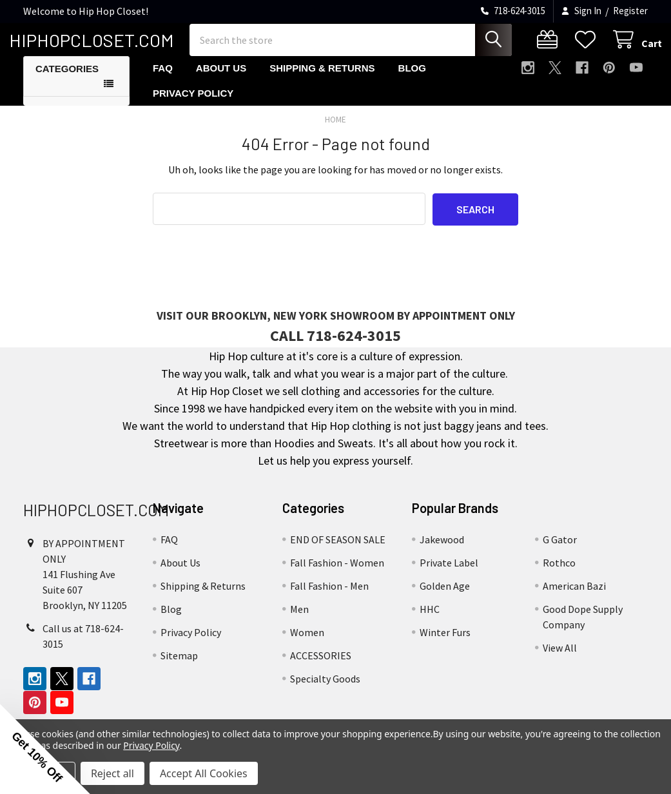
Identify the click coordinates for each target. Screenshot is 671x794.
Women (307, 642)
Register (630, 11)
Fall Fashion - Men (329, 596)
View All (560, 658)
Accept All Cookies (204, 773)
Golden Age (445, 596)
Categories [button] (67, 79)
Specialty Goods (325, 689)
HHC (430, 619)
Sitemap (179, 665)
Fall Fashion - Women (337, 572)
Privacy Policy (193, 103)
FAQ (163, 78)
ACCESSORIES (320, 665)
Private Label (449, 572)
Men (299, 619)
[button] (45, 749)
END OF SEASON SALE (337, 549)
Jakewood (442, 549)
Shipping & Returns (321, 78)
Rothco (559, 572)
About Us (221, 78)
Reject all (112, 773)
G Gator (560, 549)
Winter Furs (445, 642)
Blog (412, 78)
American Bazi (574, 596)
